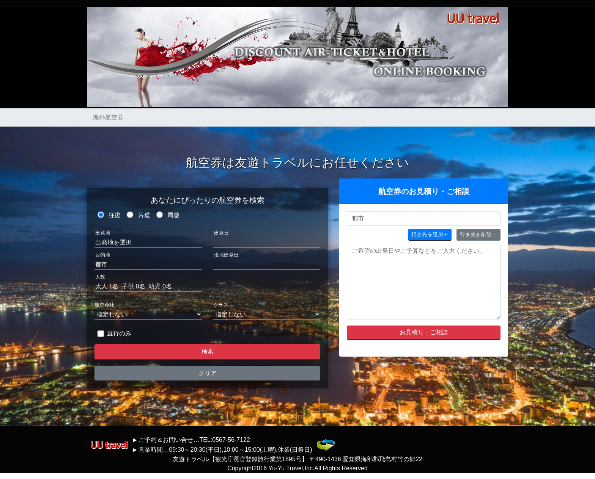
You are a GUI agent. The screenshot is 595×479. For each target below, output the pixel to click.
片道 (144, 215)
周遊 (173, 215)
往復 (115, 215)
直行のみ (119, 333)
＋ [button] (430, 234)
